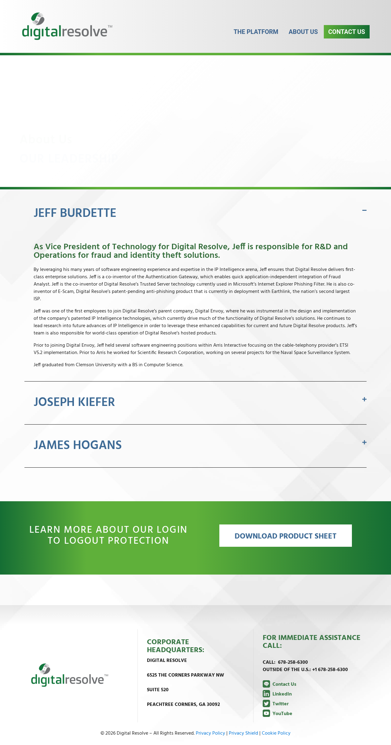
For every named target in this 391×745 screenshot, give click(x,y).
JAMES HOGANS (78, 446)
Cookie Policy (276, 733)
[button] (195, 213)
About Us (303, 36)
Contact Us (346, 36)
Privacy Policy (210, 733)
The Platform (256, 36)
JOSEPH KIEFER (74, 403)
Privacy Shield (243, 733)
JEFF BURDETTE (75, 214)
